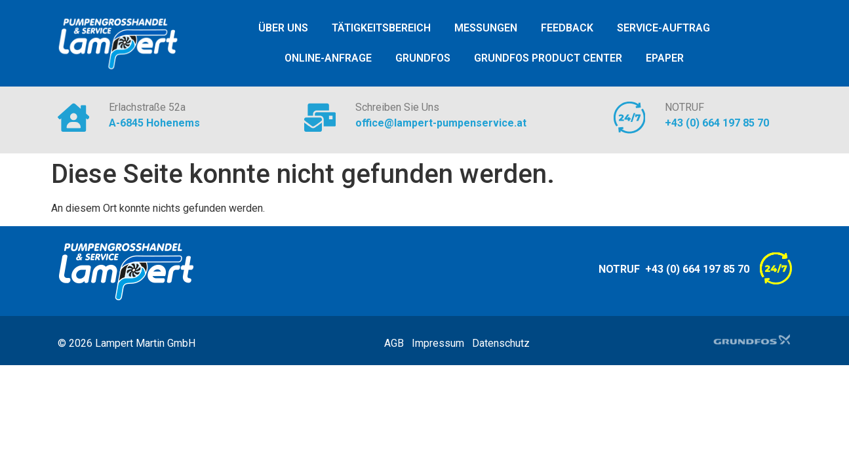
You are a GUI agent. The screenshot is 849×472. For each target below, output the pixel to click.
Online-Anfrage (328, 58)
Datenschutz (501, 343)
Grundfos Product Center (548, 58)
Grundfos (422, 58)
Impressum (442, 343)
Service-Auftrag (663, 28)
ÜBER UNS (283, 28)
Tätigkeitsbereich (381, 28)
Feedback (567, 28)
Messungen (485, 28)
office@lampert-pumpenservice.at (442, 123)
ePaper (665, 58)
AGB (398, 343)
